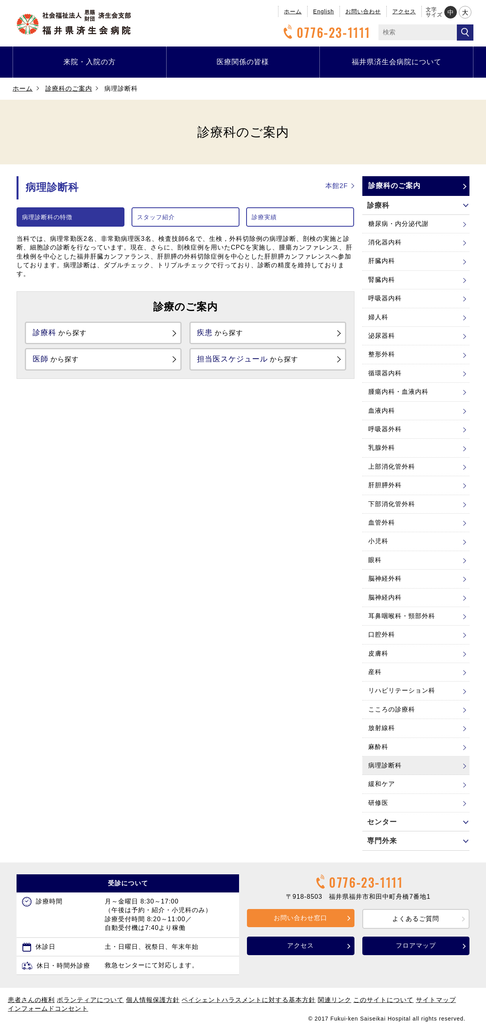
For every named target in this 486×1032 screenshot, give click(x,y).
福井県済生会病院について (396, 62)
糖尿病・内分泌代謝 (398, 223)
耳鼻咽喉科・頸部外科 (401, 616)
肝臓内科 (381, 260)
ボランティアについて (90, 1000)
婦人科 (378, 317)
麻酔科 (378, 746)
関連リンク (334, 1000)
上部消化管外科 (391, 466)
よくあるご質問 (415, 918)
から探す (65, 333)
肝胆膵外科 (385, 485)
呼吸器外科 (385, 429)
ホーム (293, 11)
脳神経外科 (385, 578)
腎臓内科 (381, 279)
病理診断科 (385, 765)
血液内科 (381, 410)
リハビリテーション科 (401, 690)
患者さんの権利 (31, 1000)
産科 (375, 672)
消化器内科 (385, 242)
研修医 (378, 802)
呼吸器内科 (385, 298)
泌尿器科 (381, 335)
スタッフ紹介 (156, 217)
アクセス (404, 11)
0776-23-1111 (326, 32)
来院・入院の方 (89, 62)
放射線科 (381, 728)
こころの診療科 (391, 709)
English (323, 11)
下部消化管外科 (391, 504)
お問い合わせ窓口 (300, 918)
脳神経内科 (385, 597)
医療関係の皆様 (243, 62)
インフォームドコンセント (48, 1008)
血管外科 (381, 522)
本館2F (336, 186)
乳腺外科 (381, 447)
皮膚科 (378, 653)
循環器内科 (385, 373)
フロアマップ (416, 945)
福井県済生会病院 (74, 22)
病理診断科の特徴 (47, 217)
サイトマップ (436, 1000)
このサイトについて (383, 1000)
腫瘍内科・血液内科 (398, 391)
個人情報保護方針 (153, 1000)
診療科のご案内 (68, 88)
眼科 (375, 560)
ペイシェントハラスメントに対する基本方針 (248, 1000)
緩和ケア (381, 784)
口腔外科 (381, 634)
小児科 (378, 541)
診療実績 (264, 217)
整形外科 (381, 354)
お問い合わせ (363, 11)
